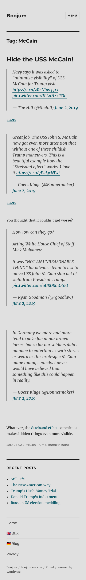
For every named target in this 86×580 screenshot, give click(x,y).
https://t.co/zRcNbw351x (35, 89)
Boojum (17, 16)
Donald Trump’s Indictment (34, 497)
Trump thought (58, 444)
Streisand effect (44, 428)
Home (12, 523)
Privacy (13, 554)
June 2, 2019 (66, 107)
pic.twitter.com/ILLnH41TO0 (39, 95)
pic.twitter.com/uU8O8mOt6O (40, 285)
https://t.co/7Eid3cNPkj (38, 172)
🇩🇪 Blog (13, 544)
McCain (31, 444)
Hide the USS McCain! (40, 59)
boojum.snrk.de (31, 567)
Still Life (18, 479)
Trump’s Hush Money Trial (33, 491)
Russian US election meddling (35, 503)
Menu (72, 15)
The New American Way (30, 485)
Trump (41, 444)
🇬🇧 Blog (13, 533)
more (11, 119)
